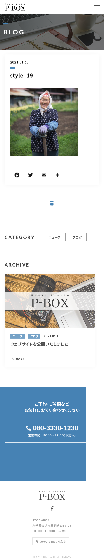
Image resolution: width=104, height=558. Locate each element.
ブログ (77, 239)
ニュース (55, 239)
